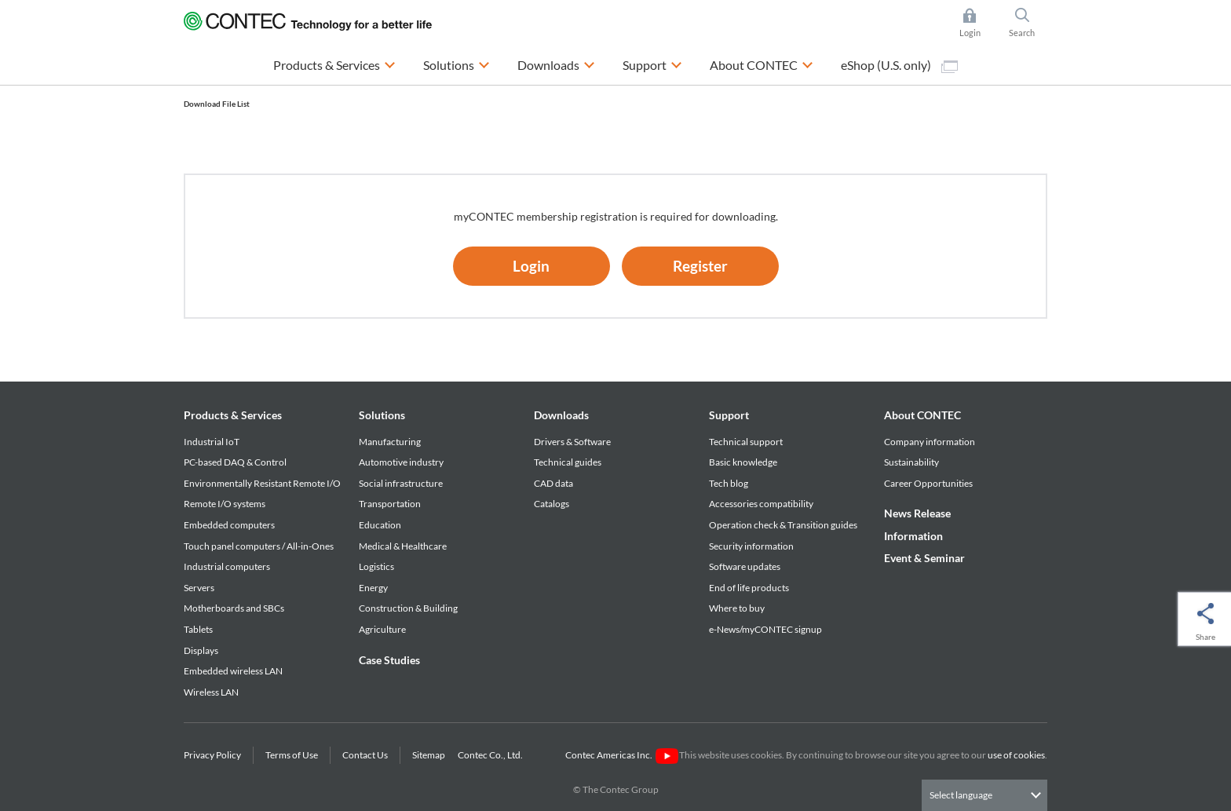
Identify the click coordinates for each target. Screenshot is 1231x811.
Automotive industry (401, 462)
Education (380, 525)
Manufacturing (390, 442)
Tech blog (728, 483)
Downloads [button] (556, 63)
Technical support (746, 442)
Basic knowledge (743, 462)
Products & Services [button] (334, 63)
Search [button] (1028, 23)
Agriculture (382, 629)
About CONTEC (922, 415)
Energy (373, 588)
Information (913, 535)
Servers (199, 588)
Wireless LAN (211, 692)
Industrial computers (227, 566)
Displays (201, 650)
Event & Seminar (924, 557)
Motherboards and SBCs (234, 608)
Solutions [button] (456, 63)
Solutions (382, 415)
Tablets (198, 629)
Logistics (376, 566)
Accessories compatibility (761, 504)
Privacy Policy (212, 755)
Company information (929, 442)
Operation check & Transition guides (783, 525)
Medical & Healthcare (403, 546)
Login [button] (977, 23)
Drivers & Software (572, 442)
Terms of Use (291, 755)
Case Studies (389, 660)
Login (531, 266)
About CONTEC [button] (761, 63)
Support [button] (652, 63)
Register (700, 266)
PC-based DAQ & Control (235, 462)
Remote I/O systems (224, 504)
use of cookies (1016, 755)
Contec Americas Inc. (621, 755)
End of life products (749, 588)
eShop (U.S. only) (899, 65)
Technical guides (567, 462)
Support (729, 415)
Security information (751, 546)
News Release (917, 513)
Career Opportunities (928, 483)
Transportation (390, 504)
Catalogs (551, 504)
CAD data (553, 483)
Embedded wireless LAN (233, 671)
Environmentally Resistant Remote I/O (262, 483)
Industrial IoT (211, 442)
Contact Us (365, 755)
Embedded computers (229, 525)
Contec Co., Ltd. (492, 755)
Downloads (561, 415)
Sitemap (428, 755)
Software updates (744, 566)
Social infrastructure (401, 483)
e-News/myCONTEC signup (765, 629)
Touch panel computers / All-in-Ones (259, 546)
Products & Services (233, 415)
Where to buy (737, 608)
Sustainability (911, 462)
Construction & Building (408, 608)
